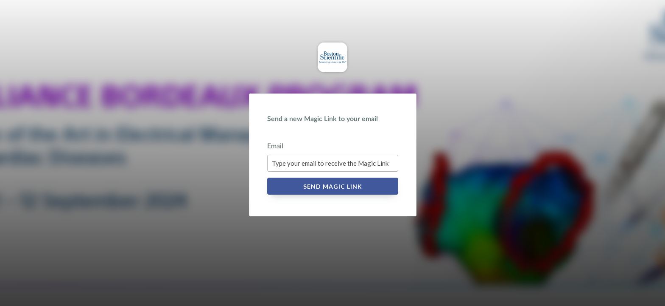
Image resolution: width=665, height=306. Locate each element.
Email (275, 146)
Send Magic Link (332, 186)
